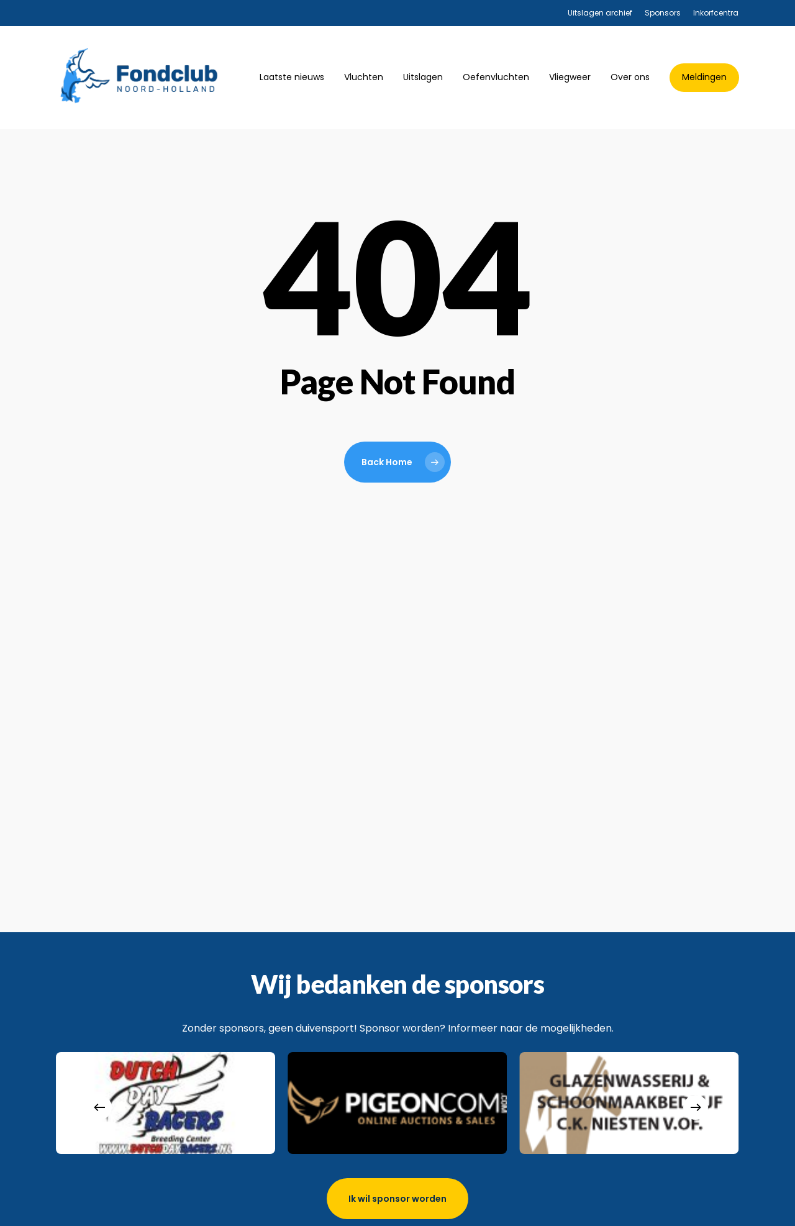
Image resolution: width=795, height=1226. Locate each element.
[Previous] (99, 1107)
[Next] (695, 1107)
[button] (397, 1198)
